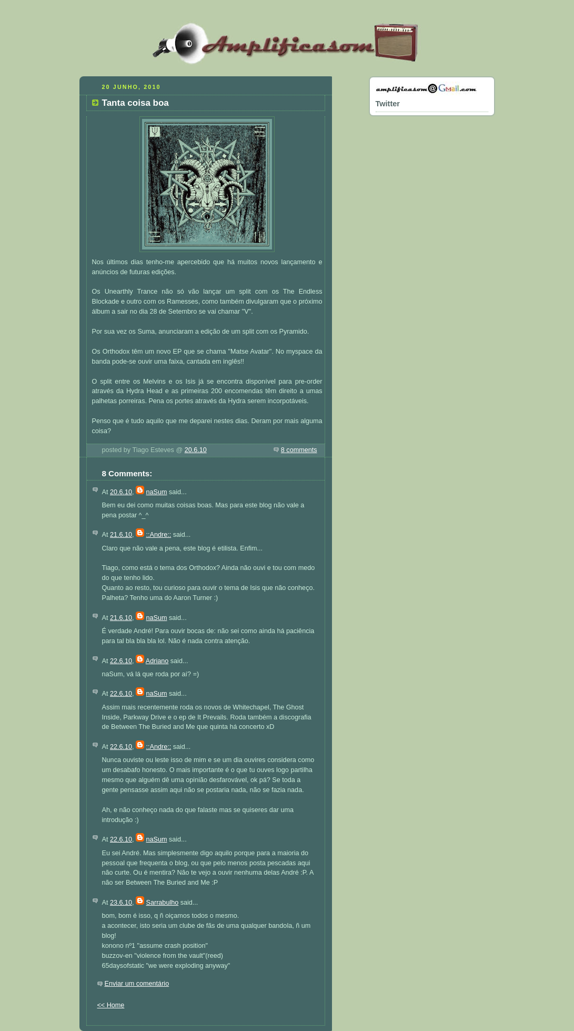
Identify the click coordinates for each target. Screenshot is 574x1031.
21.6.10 (121, 534)
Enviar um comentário (137, 983)
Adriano (157, 661)
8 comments (299, 450)
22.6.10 (121, 661)
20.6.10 (196, 450)
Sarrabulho (162, 902)
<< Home (111, 1005)
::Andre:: (159, 534)
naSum (156, 492)
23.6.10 (121, 902)
